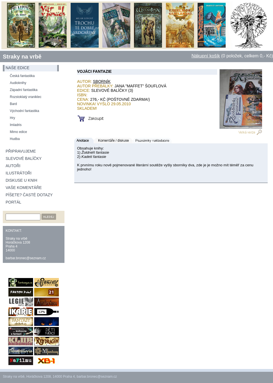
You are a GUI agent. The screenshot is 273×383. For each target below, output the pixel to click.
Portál (13, 202)
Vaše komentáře (24, 187)
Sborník (102, 81)
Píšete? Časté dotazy (29, 195)
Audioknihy (18, 83)
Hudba (15, 139)
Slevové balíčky (23, 158)
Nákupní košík (205, 55)
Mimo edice (18, 132)
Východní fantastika (24, 111)
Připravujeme (21, 151)
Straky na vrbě (22, 56)
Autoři (13, 166)
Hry (12, 118)
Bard (13, 104)
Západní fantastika (24, 90)
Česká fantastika (22, 76)
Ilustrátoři (18, 173)
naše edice (17, 68)
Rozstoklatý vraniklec (25, 97)
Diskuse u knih (21, 180)
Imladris (16, 125)
